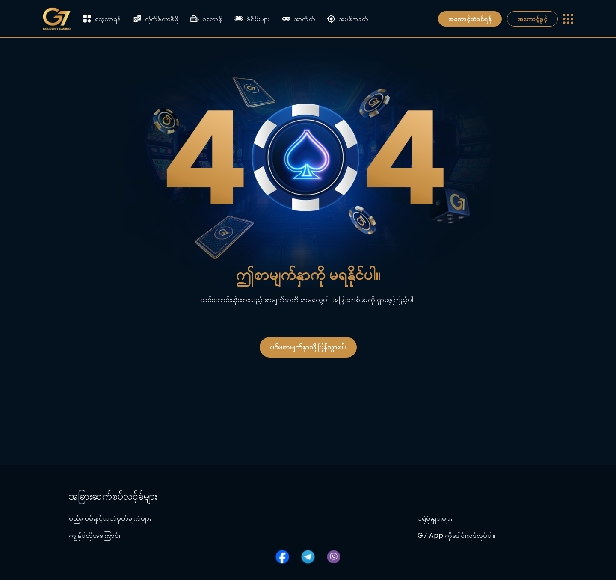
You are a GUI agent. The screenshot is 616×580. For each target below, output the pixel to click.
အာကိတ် (298, 19)
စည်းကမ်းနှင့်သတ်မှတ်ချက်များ (110, 518)
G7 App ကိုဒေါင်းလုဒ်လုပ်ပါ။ (456, 535)
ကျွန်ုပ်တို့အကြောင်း (94, 535)
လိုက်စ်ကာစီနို (155, 19)
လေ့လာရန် (102, 18)
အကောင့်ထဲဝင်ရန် (470, 19)
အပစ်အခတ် (347, 19)
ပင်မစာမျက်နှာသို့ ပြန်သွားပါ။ (308, 347)
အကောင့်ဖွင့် (532, 19)
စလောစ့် (206, 19)
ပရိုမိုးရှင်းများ (435, 518)
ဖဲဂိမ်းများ (252, 19)
